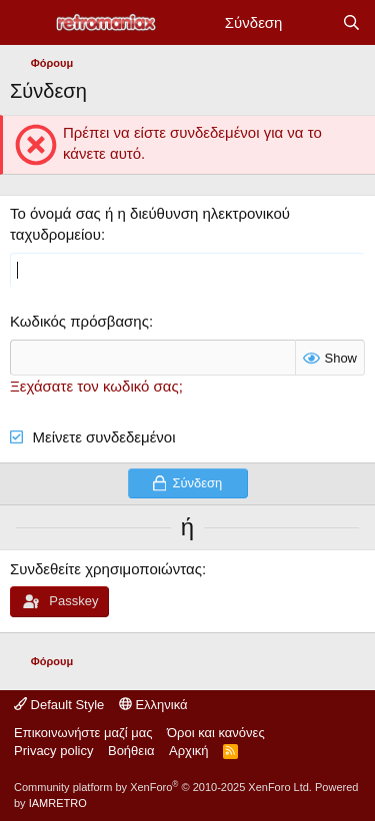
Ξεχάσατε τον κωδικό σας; (96, 386)
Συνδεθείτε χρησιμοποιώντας (106, 568)
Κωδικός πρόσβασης (79, 321)
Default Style (59, 704)
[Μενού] (27, 23)
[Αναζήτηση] (351, 22)
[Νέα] (311, 22)
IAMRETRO (58, 803)
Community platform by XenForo (163, 787)
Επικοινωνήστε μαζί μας (83, 732)
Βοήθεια (131, 750)
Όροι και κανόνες (216, 732)
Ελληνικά (153, 704)
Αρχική (189, 750)
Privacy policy (53, 750)
